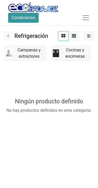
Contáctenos (23, 17)
